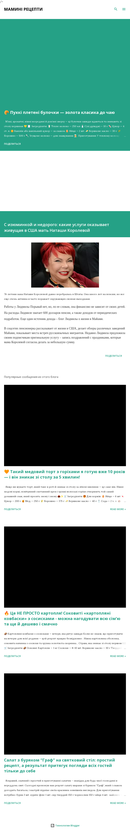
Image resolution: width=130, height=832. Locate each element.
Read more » (118, 509)
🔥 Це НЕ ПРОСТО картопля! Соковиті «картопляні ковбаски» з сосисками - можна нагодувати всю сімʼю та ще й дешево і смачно (62, 618)
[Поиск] (116, 9)
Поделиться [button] (12, 143)
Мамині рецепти (23, 9)
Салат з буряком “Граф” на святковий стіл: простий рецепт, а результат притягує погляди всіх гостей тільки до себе (59, 765)
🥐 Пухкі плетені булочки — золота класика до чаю (59, 112)
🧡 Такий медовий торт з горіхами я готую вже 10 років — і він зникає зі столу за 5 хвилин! (64, 474)
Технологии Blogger (65, 825)
